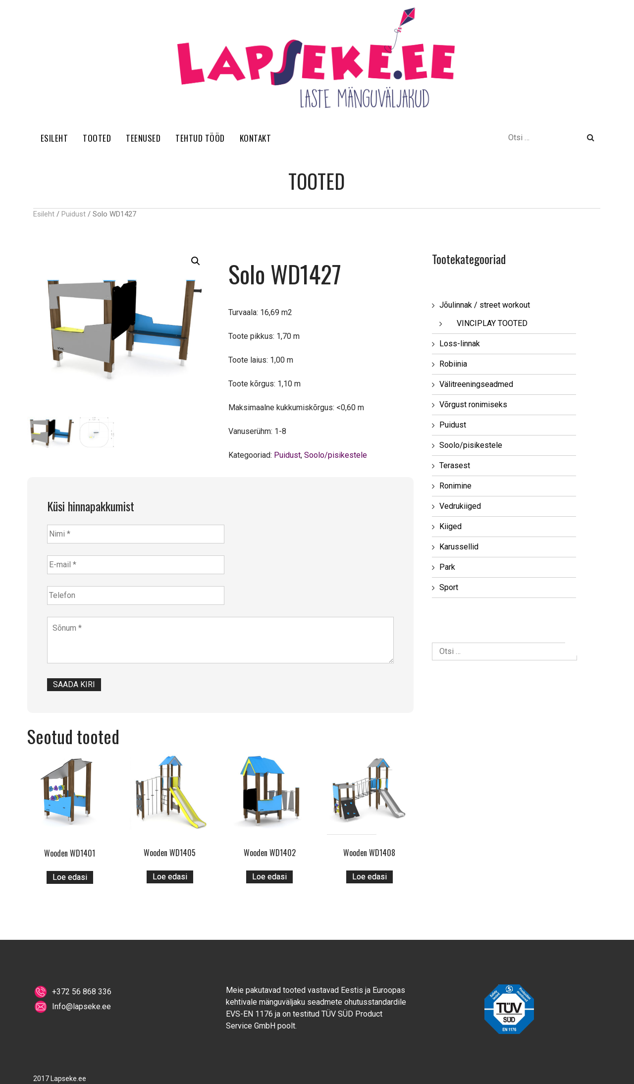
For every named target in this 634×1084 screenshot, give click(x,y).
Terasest (454, 465)
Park (447, 567)
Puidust (73, 214)
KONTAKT (255, 138)
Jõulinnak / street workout (484, 305)
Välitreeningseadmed (476, 384)
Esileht (43, 214)
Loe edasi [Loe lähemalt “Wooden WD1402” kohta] (269, 876)
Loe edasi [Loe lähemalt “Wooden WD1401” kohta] (70, 877)
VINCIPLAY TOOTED (492, 323)
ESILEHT (54, 138)
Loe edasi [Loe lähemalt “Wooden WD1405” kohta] (170, 876)
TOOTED (97, 138)
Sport (448, 587)
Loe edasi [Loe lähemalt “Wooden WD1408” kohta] (369, 876)
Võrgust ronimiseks (473, 404)
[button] (196, 261)
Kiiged (450, 526)
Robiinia (453, 364)
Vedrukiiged (460, 506)
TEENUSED (143, 138)
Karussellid (458, 546)
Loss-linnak (459, 343)
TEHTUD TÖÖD (200, 138)
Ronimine (455, 485)
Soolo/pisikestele (335, 455)
